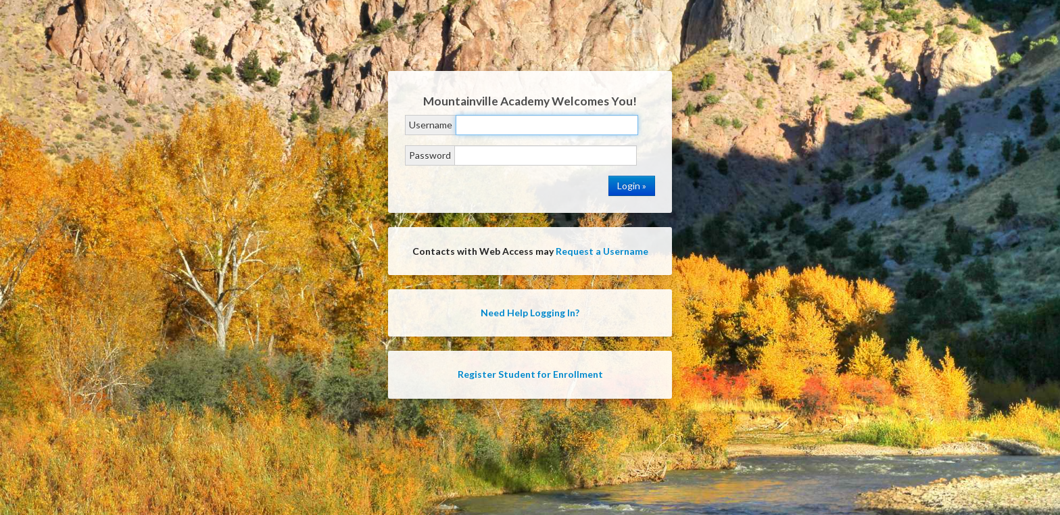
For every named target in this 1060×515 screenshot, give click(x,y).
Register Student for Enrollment (530, 374)
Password (430, 155)
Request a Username (602, 251)
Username (430, 124)
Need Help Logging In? (530, 312)
